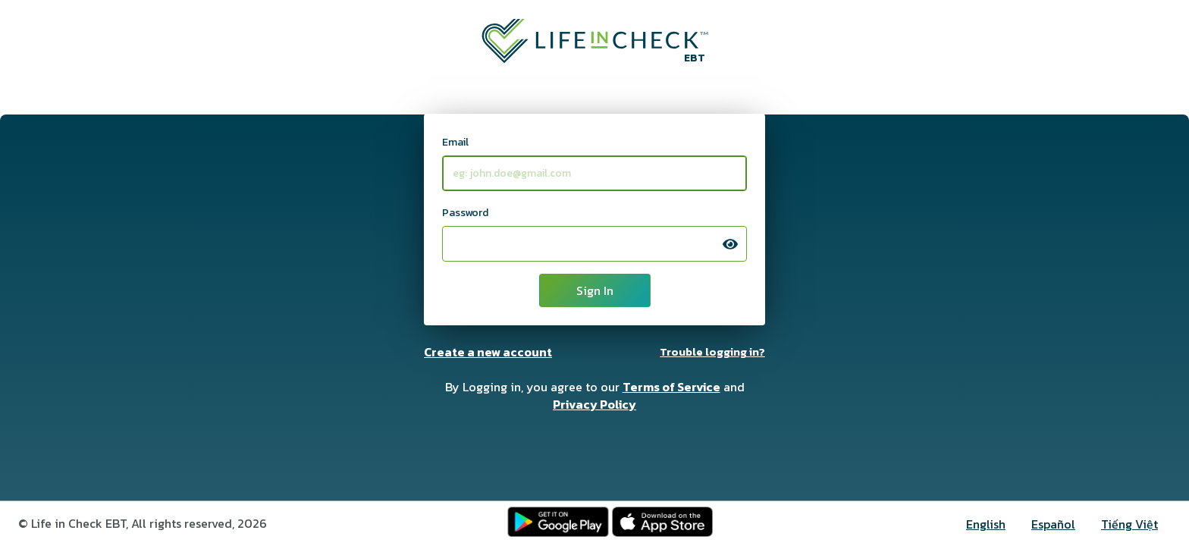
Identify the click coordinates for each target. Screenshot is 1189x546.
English (985, 524)
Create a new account (488, 352)
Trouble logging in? (712, 352)
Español (1053, 524)
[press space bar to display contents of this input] (730, 244)
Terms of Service (671, 386)
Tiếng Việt (1129, 524)
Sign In (594, 290)
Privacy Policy (594, 404)
